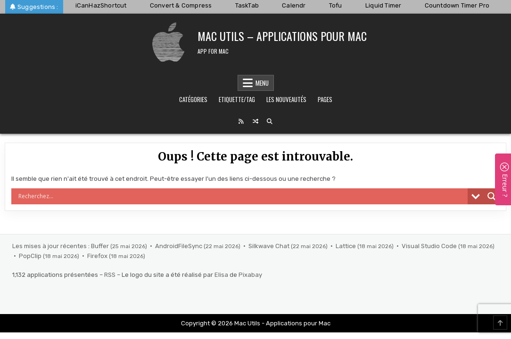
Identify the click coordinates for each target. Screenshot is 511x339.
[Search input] (241, 196)
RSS (109, 274)
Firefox (98, 255)
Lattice (346, 246)
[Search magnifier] (492, 196)
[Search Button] (270, 121)
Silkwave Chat (269, 246)
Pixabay (250, 274)
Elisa (221, 274)
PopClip (31, 255)
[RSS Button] (241, 121)
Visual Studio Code (430, 246)
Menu (262, 83)
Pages (325, 99)
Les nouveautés (286, 99)
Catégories (193, 99)
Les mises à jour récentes (49, 246)
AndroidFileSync (179, 246)
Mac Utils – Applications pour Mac (282, 35)
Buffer (100, 246)
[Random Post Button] (255, 121)
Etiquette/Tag (237, 99)
